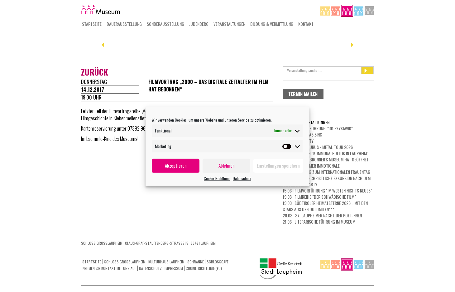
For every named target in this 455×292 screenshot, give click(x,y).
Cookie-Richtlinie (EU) (204, 268)
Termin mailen (303, 93)
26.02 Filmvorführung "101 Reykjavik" (318, 128)
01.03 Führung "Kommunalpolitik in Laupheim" (325, 153)
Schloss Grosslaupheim (125, 261)
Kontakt (306, 24)
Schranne (195, 261)
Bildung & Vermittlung (271, 24)
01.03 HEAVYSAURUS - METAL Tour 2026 (318, 147)
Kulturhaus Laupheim (166, 261)
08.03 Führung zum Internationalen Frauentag (326, 172)
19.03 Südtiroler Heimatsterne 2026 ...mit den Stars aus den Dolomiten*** (325, 206)
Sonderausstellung (165, 24)
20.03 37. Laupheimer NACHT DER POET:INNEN (322, 215)
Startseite (92, 24)
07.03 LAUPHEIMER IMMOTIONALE (311, 165)
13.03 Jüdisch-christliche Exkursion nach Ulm (327, 178)
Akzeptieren (176, 165)
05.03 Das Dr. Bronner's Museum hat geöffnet (326, 159)
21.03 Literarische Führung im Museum (319, 221)
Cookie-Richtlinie (217, 178)
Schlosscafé (217, 261)
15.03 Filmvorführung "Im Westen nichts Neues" (327, 190)
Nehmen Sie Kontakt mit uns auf (109, 268)
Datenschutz (242, 178)
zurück (94, 72)
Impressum (174, 268)
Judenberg (198, 24)
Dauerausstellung (124, 24)
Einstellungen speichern (278, 165)
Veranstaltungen (229, 24)
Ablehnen (226, 165)
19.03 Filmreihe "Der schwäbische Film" (319, 196)
